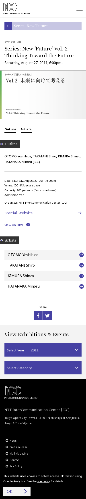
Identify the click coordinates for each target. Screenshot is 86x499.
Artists (26, 129)
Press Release (19, 447)
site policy (43, 481)
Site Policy (16, 466)
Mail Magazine (19, 453)
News (13, 441)
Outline (10, 129)
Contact (14, 460)
